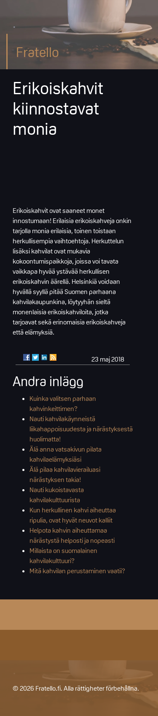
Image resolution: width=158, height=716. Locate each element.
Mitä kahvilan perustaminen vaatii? (77, 570)
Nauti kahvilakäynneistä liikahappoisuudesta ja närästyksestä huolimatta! (81, 428)
